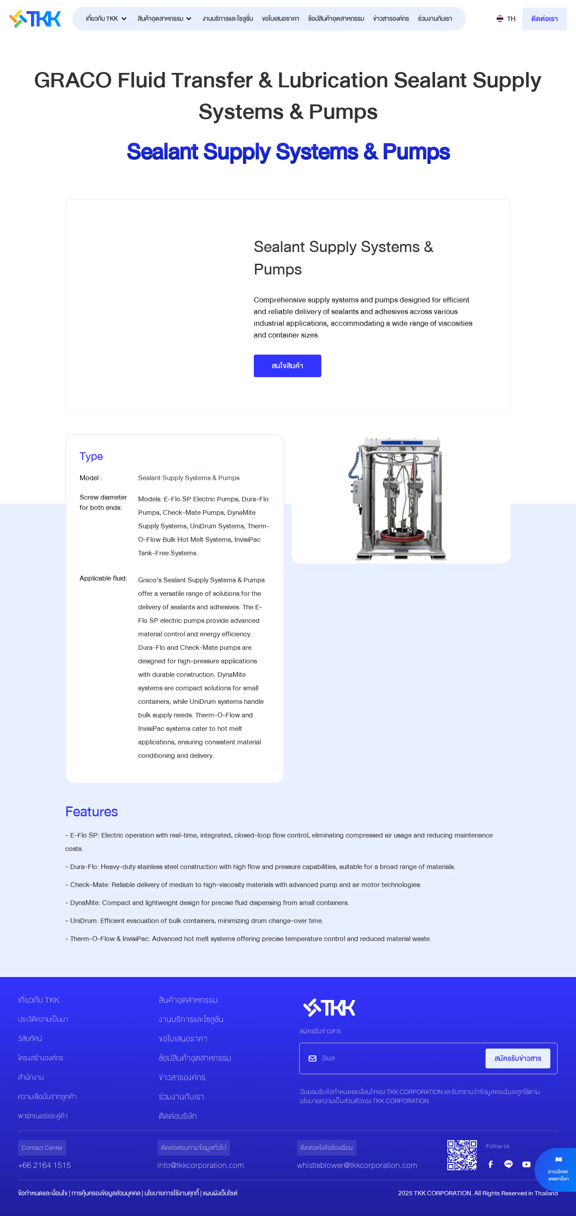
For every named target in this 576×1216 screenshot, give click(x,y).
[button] (506, 19)
